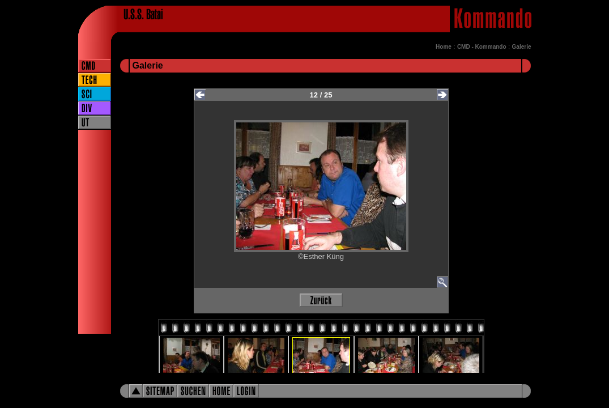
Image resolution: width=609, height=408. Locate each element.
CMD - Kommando (481, 47)
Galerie (521, 47)
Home (444, 47)
